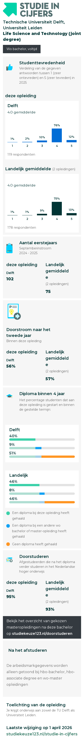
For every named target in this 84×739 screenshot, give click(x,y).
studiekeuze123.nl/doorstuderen (42, 633)
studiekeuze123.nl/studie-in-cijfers (42, 734)
